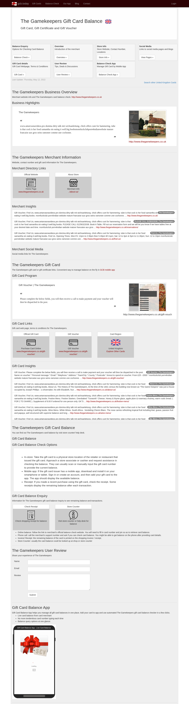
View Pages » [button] (147, 57)
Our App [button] (67, 3)
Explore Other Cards (116, 351)
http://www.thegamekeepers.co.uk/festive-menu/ (107, 401)
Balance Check (52, 3)
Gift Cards (36, 3)
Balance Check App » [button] (108, 74)
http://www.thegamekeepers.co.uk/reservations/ (117, 227)
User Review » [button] (63, 74)
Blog (77, 3)
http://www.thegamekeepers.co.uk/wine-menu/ (90, 413)
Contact (86, 3)
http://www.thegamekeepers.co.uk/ (142, 215)
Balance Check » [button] (21, 57)
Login (173, 3)
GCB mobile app (107, 270)
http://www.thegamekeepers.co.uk (87, 97)
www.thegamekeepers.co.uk (31, 192)
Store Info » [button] (104, 57)
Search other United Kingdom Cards (160, 82)
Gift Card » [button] (19, 74)
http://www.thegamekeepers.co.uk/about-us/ (96, 390)
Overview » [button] (61, 57)
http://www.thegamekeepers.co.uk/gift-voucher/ (103, 378)
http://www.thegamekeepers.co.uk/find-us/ (102, 239)
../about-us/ (73, 192)
